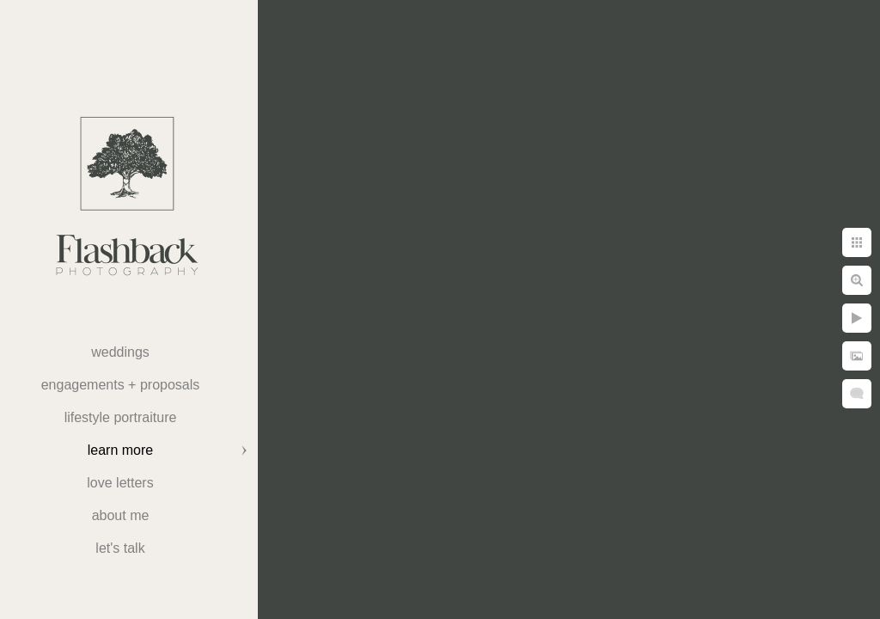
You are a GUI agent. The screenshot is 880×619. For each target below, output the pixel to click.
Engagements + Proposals (120, 384)
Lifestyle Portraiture (120, 417)
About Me (121, 515)
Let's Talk (119, 548)
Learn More (120, 450)
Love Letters (120, 482)
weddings (120, 352)
